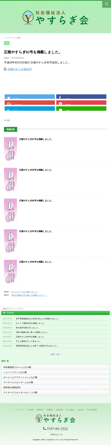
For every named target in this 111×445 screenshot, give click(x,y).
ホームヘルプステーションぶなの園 (20, 377)
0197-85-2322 (55, 429)
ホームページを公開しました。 (25, 292)
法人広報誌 (70, 410)
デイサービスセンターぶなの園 (18, 382)
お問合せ (80, 410)
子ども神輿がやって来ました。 (29, 341)
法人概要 (30, 410)
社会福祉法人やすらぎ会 (55, 440)
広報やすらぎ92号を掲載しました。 (36, 231)
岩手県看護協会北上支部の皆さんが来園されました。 (38, 319)
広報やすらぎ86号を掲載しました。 (36, 200)
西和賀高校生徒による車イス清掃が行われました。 (37, 346)
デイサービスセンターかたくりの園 (20, 392)
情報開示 (50, 410)
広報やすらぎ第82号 (19, 69)
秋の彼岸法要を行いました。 (28, 328)
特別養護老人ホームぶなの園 (17, 367)
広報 (8, 120)
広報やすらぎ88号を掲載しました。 (36, 262)
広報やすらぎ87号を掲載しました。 (36, 139)
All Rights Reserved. (71, 440)
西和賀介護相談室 (11, 387)
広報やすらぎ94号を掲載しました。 (36, 170)
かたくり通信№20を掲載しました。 (31, 323)
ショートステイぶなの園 (15, 372)
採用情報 (59, 410)
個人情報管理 (92, 410)
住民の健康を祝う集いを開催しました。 (29, 295)
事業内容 (40, 410)
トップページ (19, 410)
